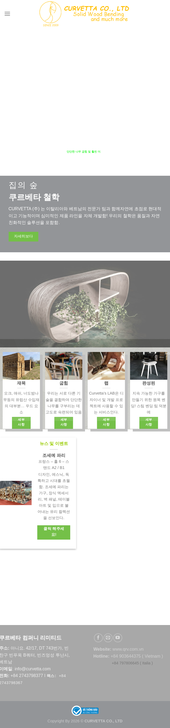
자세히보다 (23, 236)
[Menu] (7, 13)
